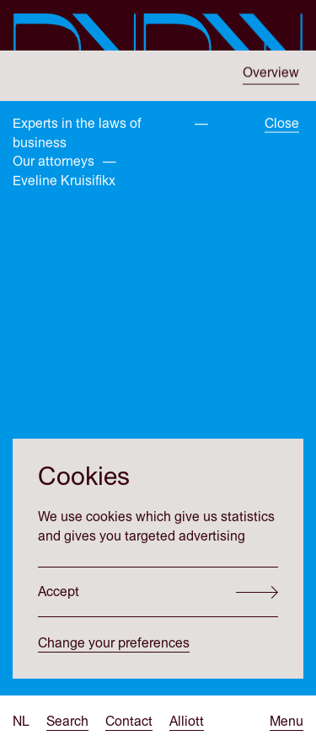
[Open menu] (286, 722)
